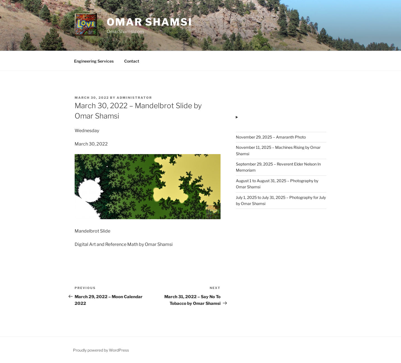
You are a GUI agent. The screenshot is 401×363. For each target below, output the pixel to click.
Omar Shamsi (149, 22)
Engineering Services (94, 61)
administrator (134, 98)
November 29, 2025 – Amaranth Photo (271, 137)
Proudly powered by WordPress (101, 350)
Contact (131, 61)
